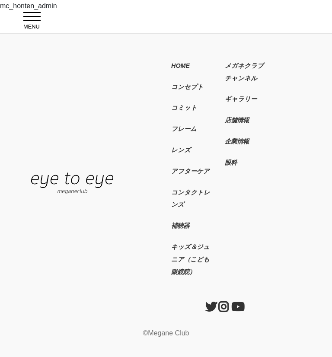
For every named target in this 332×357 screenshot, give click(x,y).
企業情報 (237, 141)
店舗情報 (237, 120)
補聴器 (180, 225)
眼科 (231, 162)
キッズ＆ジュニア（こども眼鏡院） (190, 259)
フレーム (184, 128)
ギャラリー (241, 99)
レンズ (181, 150)
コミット (184, 107)
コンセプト (187, 86)
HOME (180, 65)
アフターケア (190, 171)
